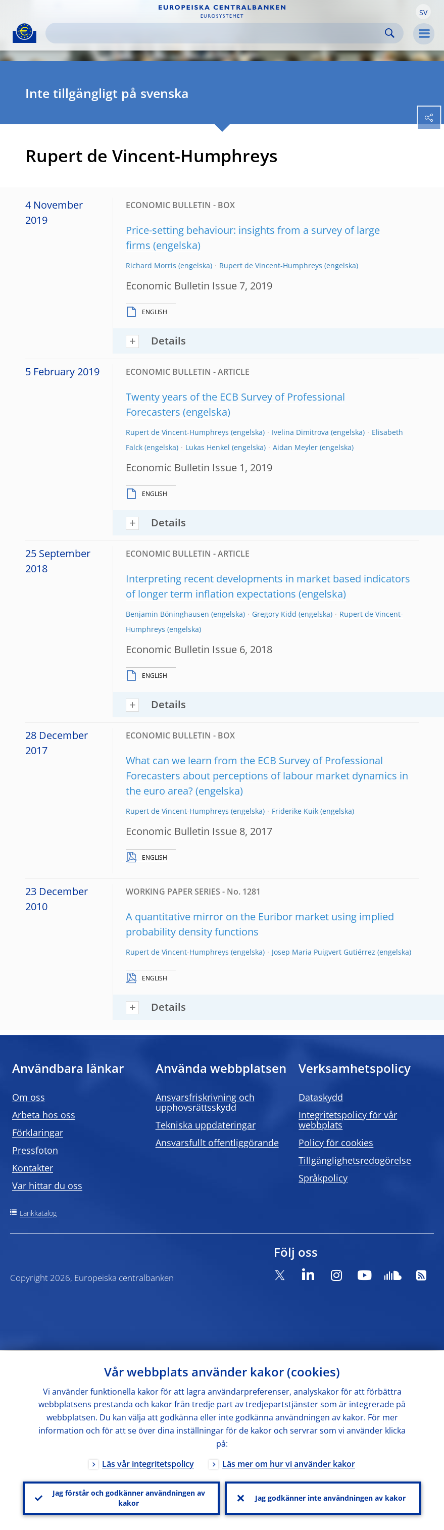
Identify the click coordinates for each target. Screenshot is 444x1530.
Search (389, 33)
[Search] (216, 33)
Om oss (28, 1097)
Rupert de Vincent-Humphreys (270, 265)
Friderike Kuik (295, 811)
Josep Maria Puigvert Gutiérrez (323, 952)
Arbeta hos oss (43, 1115)
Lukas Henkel (207, 447)
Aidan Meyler (295, 447)
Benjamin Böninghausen (167, 614)
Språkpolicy (323, 1178)
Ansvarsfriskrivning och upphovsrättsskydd (205, 1102)
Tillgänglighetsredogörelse (355, 1160)
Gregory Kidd (274, 614)
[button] (423, 11)
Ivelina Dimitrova (300, 432)
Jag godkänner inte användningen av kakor (330, 1497)
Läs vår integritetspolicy (148, 1462)
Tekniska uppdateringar (206, 1125)
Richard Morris (151, 265)
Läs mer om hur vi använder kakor (288, 1462)
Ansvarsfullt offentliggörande (217, 1143)
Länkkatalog (38, 1213)
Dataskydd (321, 1097)
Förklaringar (37, 1132)
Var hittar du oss (47, 1185)
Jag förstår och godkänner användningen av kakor (129, 1497)
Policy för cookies (336, 1143)
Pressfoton (35, 1150)
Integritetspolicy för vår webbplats (348, 1120)
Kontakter (32, 1168)
